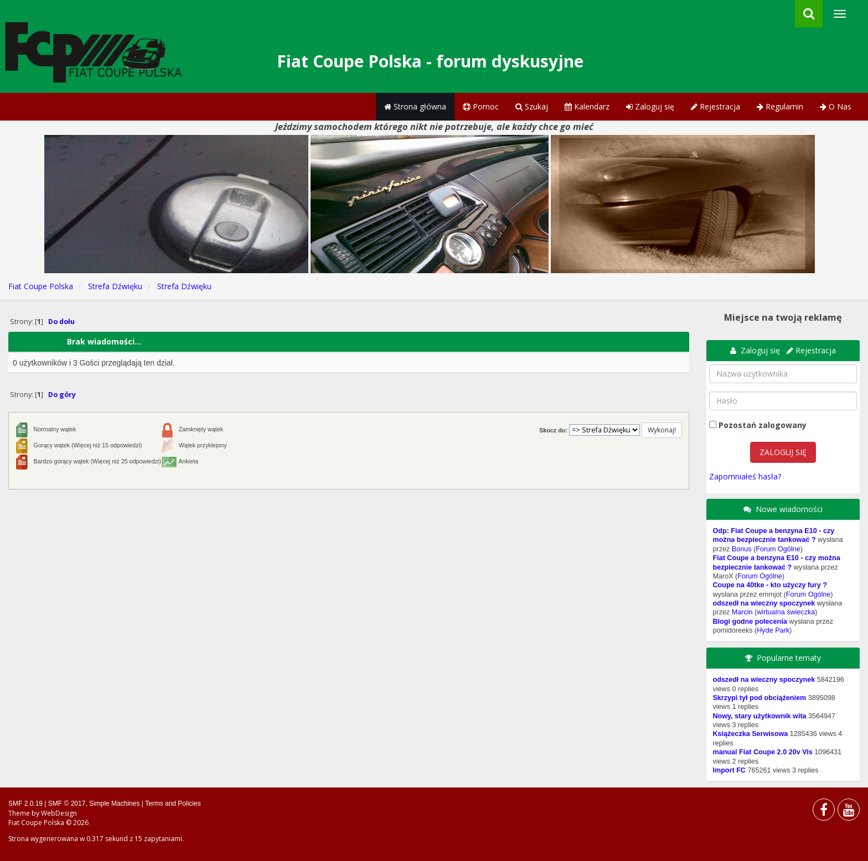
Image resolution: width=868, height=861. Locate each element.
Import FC (728, 770)
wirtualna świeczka (786, 612)
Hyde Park (773, 630)
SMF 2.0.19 (25, 803)
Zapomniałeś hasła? (745, 476)
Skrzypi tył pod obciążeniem (759, 698)
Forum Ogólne (778, 549)
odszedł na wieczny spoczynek (763, 603)
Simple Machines (114, 803)
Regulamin (780, 106)
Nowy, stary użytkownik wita (759, 716)
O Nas (835, 106)
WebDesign (59, 813)
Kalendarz (587, 106)
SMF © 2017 (67, 803)
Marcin (742, 612)
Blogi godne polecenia (749, 621)
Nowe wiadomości (789, 509)
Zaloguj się (650, 106)
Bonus (742, 549)
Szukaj (531, 106)
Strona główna (415, 106)
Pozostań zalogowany (763, 425)
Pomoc (481, 106)
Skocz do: (553, 430)
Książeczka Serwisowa (750, 734)
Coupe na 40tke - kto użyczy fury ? (769, 585)
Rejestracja (715, 106)
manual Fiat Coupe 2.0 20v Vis (762, 752)
